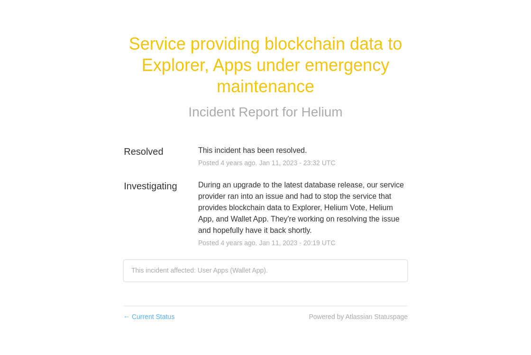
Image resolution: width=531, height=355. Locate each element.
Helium (321, 112)
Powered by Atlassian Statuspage (358, 316)
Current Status (148, 316)
